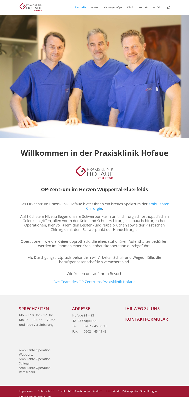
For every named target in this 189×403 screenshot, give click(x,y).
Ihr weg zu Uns (142, 309)
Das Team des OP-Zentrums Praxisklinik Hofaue (94, 281)
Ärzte (94, 7)
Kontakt (144, 7)
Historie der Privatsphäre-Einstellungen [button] (131, 391)
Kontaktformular (146, 319)
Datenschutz (46, 391)
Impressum (26, 391)
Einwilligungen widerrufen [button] (35, 396)
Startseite (80, 7)
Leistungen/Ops (112, 7)
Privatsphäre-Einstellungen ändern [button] (80, 391)
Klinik (130, 7)
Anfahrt (158, 7)
